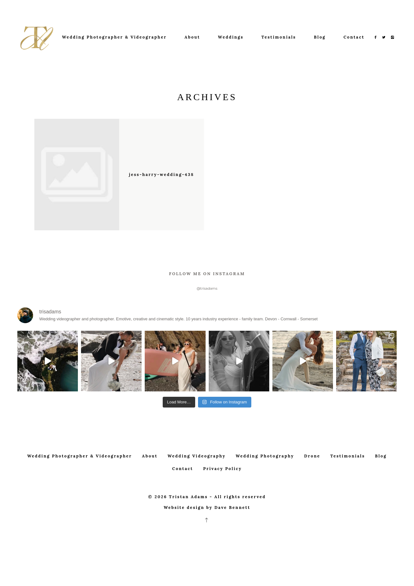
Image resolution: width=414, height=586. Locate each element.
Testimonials (278, 37)
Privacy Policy (222, 482)
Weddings (230, 37)
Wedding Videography (197, 469)
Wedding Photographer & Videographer (114, 37)
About (192, 37)
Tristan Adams (188, 510)
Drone (312, 469)
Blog (320, 37)
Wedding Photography (265, 469)
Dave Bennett (232, 520)
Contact (353, 37)
